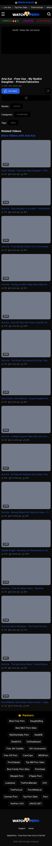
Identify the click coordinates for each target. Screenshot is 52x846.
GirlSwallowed (34, 742)
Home (31, 828)
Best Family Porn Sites (18, 769)
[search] (49, 14)
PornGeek (40, 769)
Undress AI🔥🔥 (9, 21)
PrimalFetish (22, 114)
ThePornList (16, 790)
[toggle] (3, 14)
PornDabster (14, 762)
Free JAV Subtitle (14, 748)
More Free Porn (17, 721)
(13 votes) (10, 91)
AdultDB (38, 735)
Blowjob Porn (16, 776)
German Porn (11, 797)
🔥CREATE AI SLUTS (24, 2)
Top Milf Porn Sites (35, 762)
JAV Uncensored (37, 748)
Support (21, 828)
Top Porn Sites (21, 7)
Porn (45, 797)
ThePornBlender (29, 783)
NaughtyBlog (36, 721)
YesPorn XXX (17, 803)
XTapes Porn (35, 776)
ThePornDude (37, 7)
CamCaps (28, 755)
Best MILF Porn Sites (26, 728)
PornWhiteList (35, 790)
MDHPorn (43, 755)
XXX (44, 783)
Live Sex (7, 7)
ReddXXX (16, 742)
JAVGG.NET (35, 803)
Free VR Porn (10, 755)
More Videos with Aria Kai (18, 135)
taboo (13, 123)
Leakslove (10, 783)
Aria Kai (16, 106)
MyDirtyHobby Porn (19, 735)
